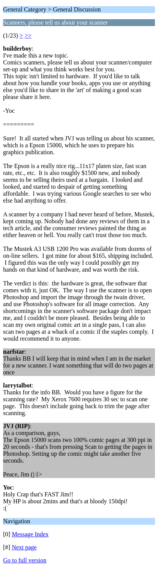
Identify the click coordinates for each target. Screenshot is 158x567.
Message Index (30, 534)
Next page (24, 547)
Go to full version (24, 560)
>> (27, 35)
